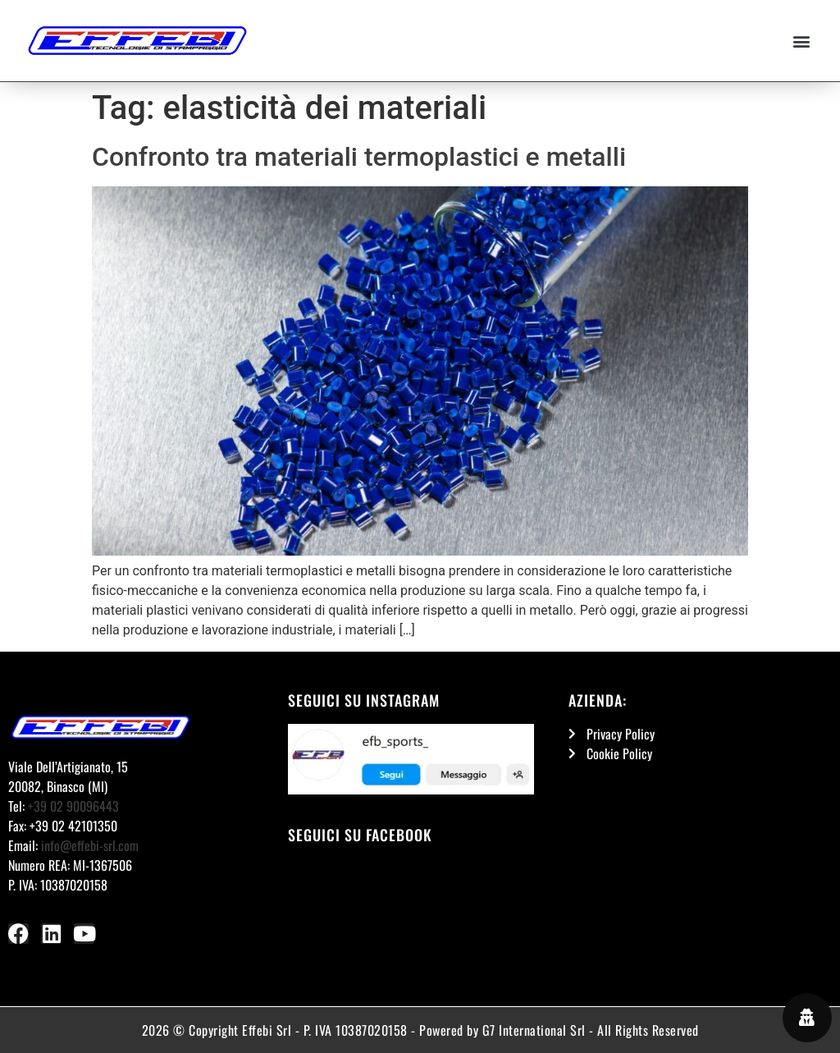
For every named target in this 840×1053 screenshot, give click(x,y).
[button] (801, 40)
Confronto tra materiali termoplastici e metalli (359, 156)
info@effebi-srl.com (90, 845)
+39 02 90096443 (73, 806)
